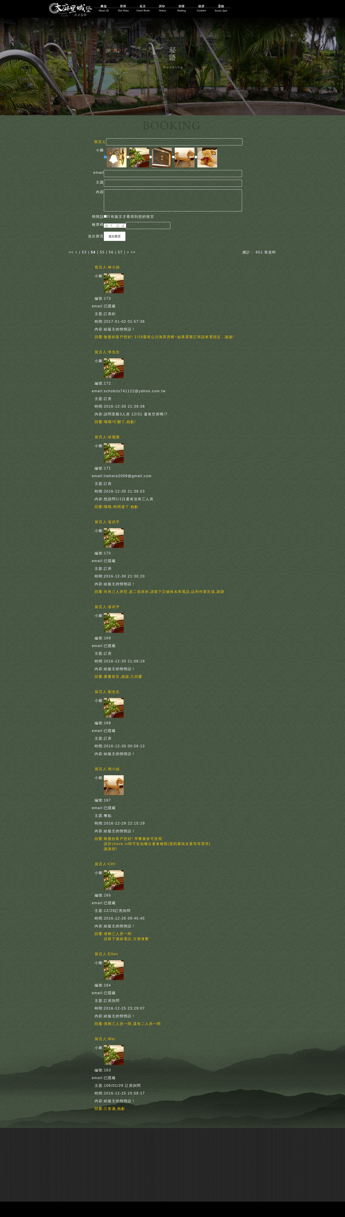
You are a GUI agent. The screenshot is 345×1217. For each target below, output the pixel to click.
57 (120, 251)
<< (72, 251)
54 (93, 251)
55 (102, 251)
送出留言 (114, 235)
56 (111, 251)
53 (84, 251)
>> (133, 251)
